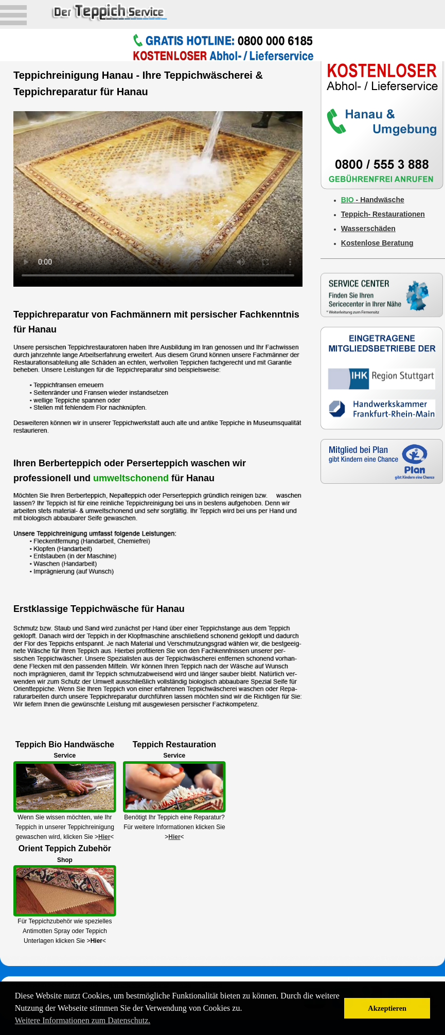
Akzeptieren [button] (387, 1008)
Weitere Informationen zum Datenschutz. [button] (83, 1020)
